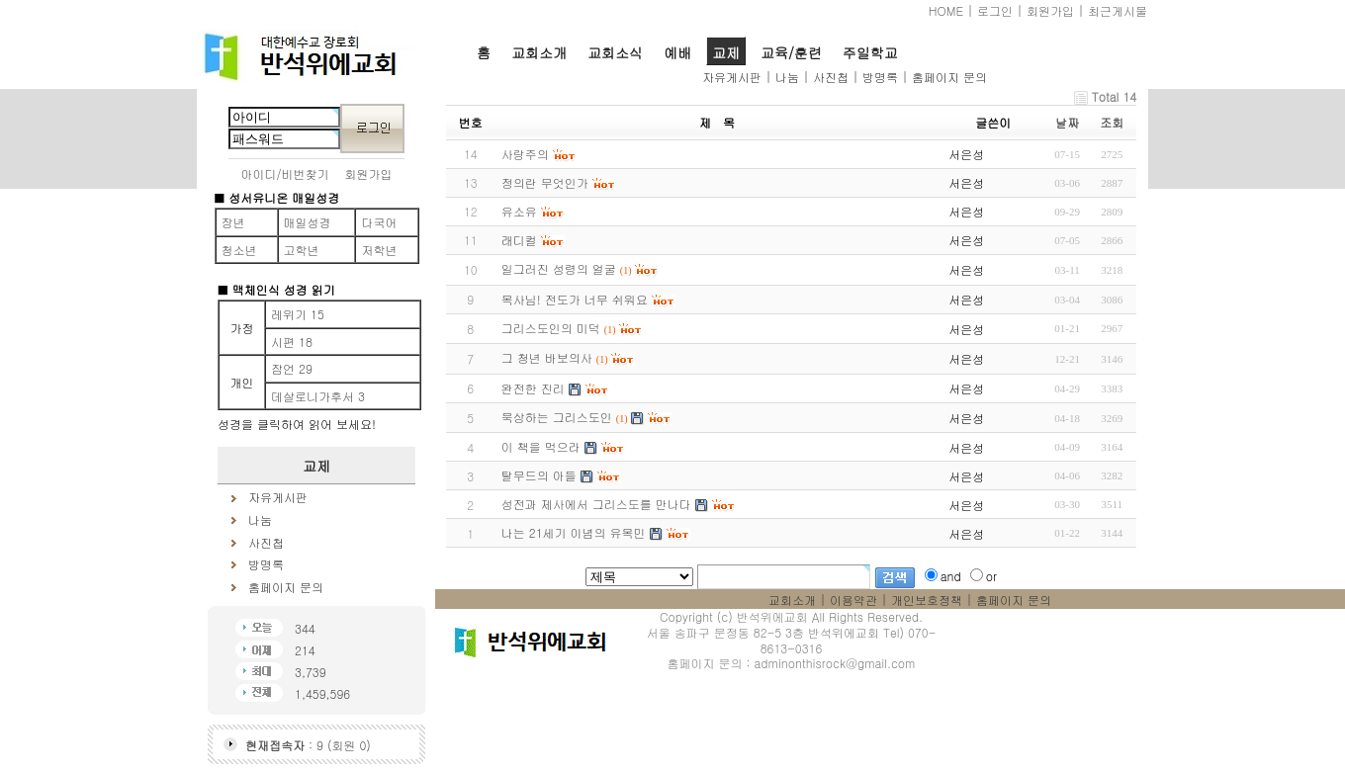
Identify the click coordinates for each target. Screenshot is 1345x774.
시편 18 (292, 341)
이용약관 (853, 599)
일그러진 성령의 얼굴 (558, 268)
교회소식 (615, 52)
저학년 (379, 249)
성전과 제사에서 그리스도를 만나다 (596, 503)
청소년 (239, 249)
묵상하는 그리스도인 (556, 416)
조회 (1111, 122)
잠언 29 (292, 368)
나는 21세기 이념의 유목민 (573, 532)
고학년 (301, 249)
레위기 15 (297, 313)
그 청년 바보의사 (546, 357)
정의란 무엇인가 (544, 182)
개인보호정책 (926, 599)
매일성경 (307, 222)
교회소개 (539, 52)
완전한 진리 (533, 388)
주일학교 (870, 52)
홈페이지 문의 (949, 76)
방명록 (880, 76)
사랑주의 (525, 153)
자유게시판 (732, 76)
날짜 (1067, 122)
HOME (946, 10)
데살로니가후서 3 (318, 395)
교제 (726, 52)
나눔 (787, 76)
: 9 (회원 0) (308, 744)
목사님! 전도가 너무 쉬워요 (574, 299)
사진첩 (831, 76)
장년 (233, 222)
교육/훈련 (791, 52)
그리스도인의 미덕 (550, 327)
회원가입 (1050, 10)
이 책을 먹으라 (541, 446)
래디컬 (519, 239)
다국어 (379, 222)
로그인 (995, 10)
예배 (677, 52)
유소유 (519, 211)
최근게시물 (1117, 10)
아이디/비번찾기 (285, 173)
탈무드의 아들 (539, 475)
